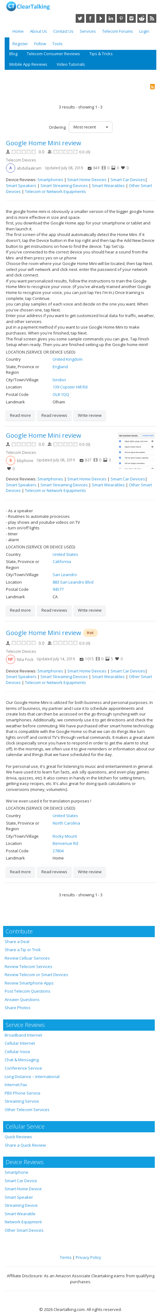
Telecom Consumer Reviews (53, 53)
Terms (66, 1257)
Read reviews (54, 415)
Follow (40, 43)
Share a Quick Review (25, 1145)
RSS (152, 18)
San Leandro (65, 574)
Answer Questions (22, 999)
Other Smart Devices (24, 1230)
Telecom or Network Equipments (55, 191)
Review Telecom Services (28, 966)
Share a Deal (17, 941)
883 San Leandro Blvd (73, 582)
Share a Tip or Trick (23, 949)
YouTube (100, 18)
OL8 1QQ (61, 394)
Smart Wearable (20, 1213)
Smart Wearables (108, 185)
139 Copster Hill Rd (70, 387)
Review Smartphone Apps (29, 983)
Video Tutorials (71, 64)
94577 (58, 589)
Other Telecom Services (27, 1109)
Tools (57, 43)
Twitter (80, 18)
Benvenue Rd (65, 843)
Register (20, 43)
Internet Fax (16, 1084)
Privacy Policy (88, 1257)
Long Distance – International (32, 1076)
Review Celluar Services (27, 958)
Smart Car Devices (128, 179)
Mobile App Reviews (28, 64)
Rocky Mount (65, 836)
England (60, 366)
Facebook (90, 18)
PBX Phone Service (22, 1093)
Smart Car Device (21, 1180)
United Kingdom (68, 359)
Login (144, 31)
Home (18, 31)
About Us (38, 31)
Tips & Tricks (101, 53)
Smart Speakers (21, 185)
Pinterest (121, 18)
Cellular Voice (17, 1051)
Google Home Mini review (43, 143)
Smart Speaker (19, 1197)
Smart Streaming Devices (64, 185)
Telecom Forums (117, 31)
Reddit (141, 18)
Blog (13, 53)
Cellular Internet (20, 1043)
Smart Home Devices (87, 179)
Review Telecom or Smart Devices (36, 974)
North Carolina (66, 823)
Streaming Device (21, 1205)
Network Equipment (23, 1222)
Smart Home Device (23, 1189)
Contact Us (63, 31)
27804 (58, 851)
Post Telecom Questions (27, 991)
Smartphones (50, 179)
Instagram (131, 18)
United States (65, 554)
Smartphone (16, 1172)
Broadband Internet (23, 1035)
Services (88, 31)
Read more (20, 415)
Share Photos (18, 1007)
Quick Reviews (18, 1136)
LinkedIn (111, 18)
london (59, 380)
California (62, 561)
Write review (90, 415)
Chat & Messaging (22, 1059)
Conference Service (23, 1068)
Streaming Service (22, 1101)
